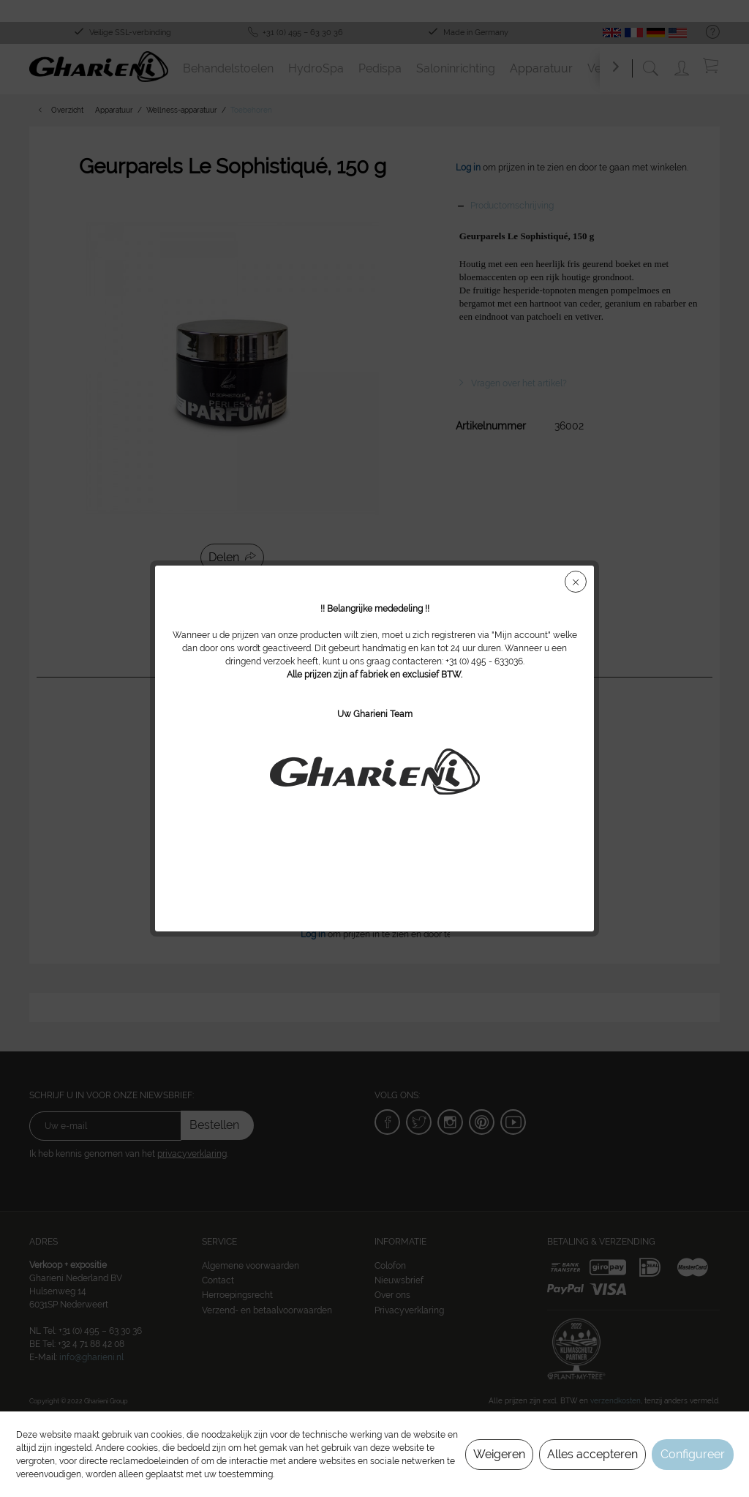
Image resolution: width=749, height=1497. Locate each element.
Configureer (692, 1454)
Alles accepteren (592, 1454)
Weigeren (499, 1454)
